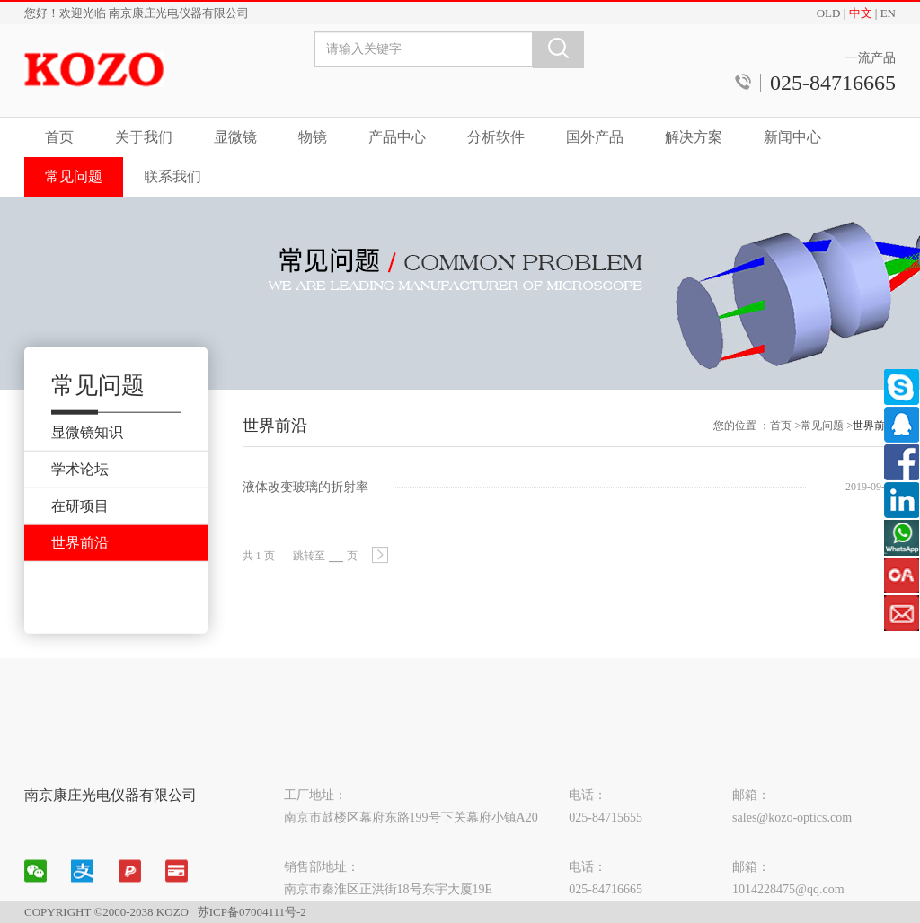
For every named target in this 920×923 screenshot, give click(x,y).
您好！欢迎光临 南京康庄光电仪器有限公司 (136, 13)
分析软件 (496, 137)
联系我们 (172, 176)
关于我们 (143, 137)
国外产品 (595, 137)
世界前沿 (874, 435)
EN (888, 13)
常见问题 (73, 176)
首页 (59, 137)
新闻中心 (792, 137)
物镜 (312, 137)
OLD (829, 13)
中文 (860, 13)
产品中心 (397, 137)
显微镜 (235, 137)
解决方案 (693, 137)
